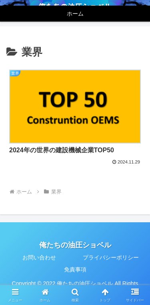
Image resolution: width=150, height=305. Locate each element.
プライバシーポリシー (111, 257)
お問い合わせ (39, 257)
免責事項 (75, 269)
